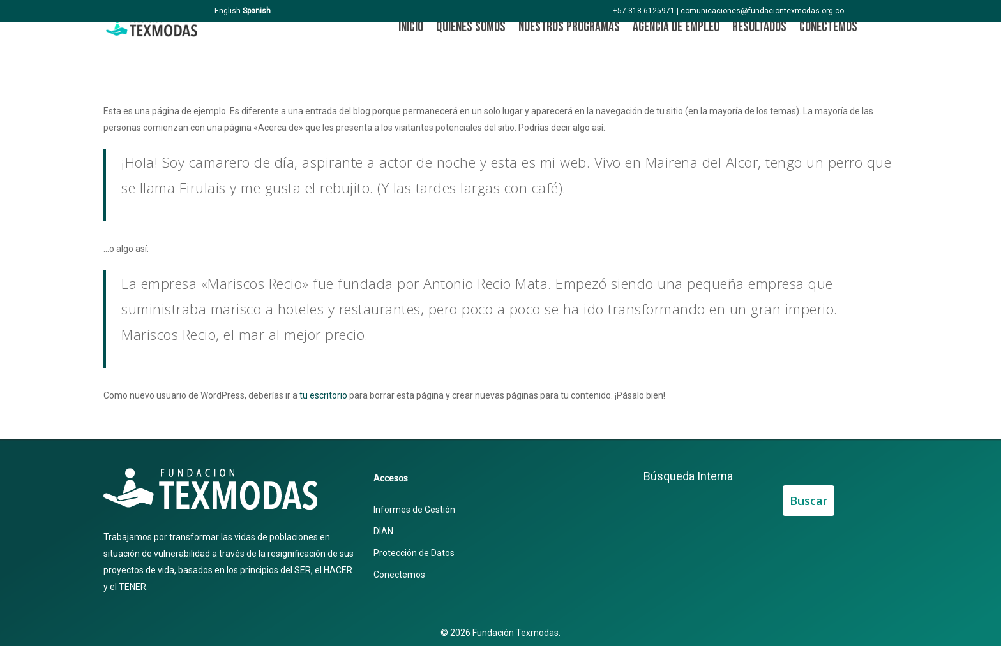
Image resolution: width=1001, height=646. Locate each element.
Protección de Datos (414, 553)
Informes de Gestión (414, 509)
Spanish (257, 10)
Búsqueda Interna (688, 476)
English (227, 10)
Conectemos (399, 574)
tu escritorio (323, 395)
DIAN (383, 531)
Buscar (808, 500)
